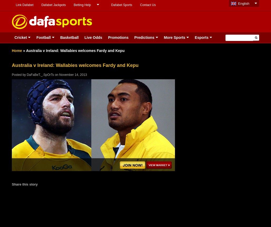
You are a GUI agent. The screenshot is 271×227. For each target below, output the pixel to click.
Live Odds (93, 37)
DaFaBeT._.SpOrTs (40, 75)
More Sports (174, 37)
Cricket (20, 37)
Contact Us (148, 5)
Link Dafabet (24, 5)
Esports (201, 37)
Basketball (69, 37)
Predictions (144, 37)
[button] (256, 38)
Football (43, 37)
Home (17, 51)
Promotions (118, 37)
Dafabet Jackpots (53, 5)
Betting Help (82, 5)
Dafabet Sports (121, 5)
